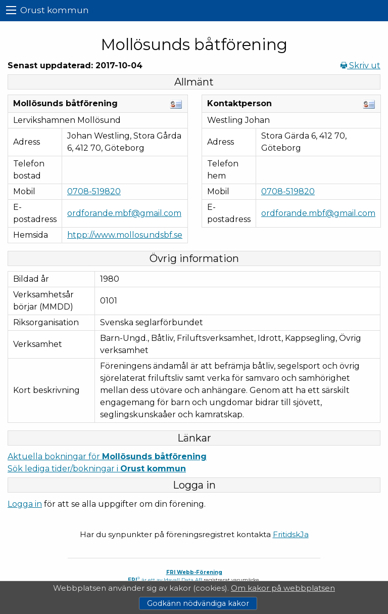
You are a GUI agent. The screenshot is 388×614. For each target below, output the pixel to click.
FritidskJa (291, 534)
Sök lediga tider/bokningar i (97, 468)
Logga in (25, 504)
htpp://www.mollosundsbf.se (124, 235)
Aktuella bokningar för (107, 456)
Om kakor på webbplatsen (283, 588)
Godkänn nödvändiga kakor (198, 603)
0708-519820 (94, 191)
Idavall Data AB (183, 580)
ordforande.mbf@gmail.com (124, 213)
